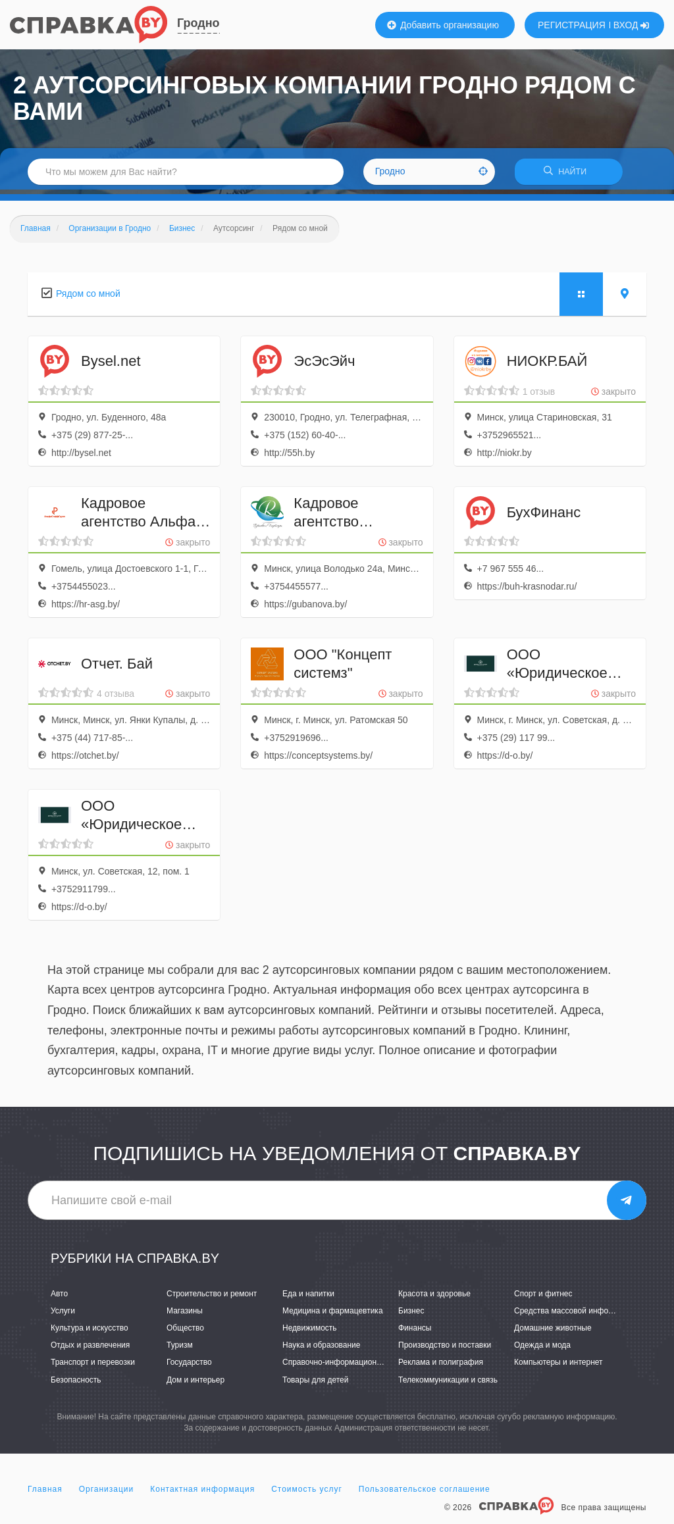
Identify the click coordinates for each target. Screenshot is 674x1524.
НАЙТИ (568, 174)
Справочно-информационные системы (353, 1366)
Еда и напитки (308, 1297)
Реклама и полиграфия (440, 1366)
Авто (59, 1297)
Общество (185, 1332)
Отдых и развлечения (90, 1349)
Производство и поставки (444, 1349)
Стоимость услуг (306, 1493)
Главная (45, 1493)
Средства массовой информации (575, 1315)
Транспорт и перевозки (93, 1366)
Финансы (414, 1332)
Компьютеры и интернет (558, 1366)
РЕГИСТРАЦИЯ (572, 25)
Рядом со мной (88, 297)
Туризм (180, 1349)
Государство (189, 1366)
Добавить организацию (443, 25)
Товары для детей (315, 1383)
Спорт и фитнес (543, 1297)
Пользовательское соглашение (424, 1493)
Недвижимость (309, 1332)
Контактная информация (202, 1493)
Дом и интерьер (195, 1383)
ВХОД (631, 25)
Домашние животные (553, 1332)
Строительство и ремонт (212, 1297)
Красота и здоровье (434, 1297)
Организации (106, 1493)
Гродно (198, 23)
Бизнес (411, 1315)
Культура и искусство (89, 1332)
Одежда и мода (542, 1349)
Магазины (185, 1315)
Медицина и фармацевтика (332, 1315)
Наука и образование (321, 1349)
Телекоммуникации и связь (448, 1383)
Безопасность (76, 1383)
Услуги (63, 1315)
